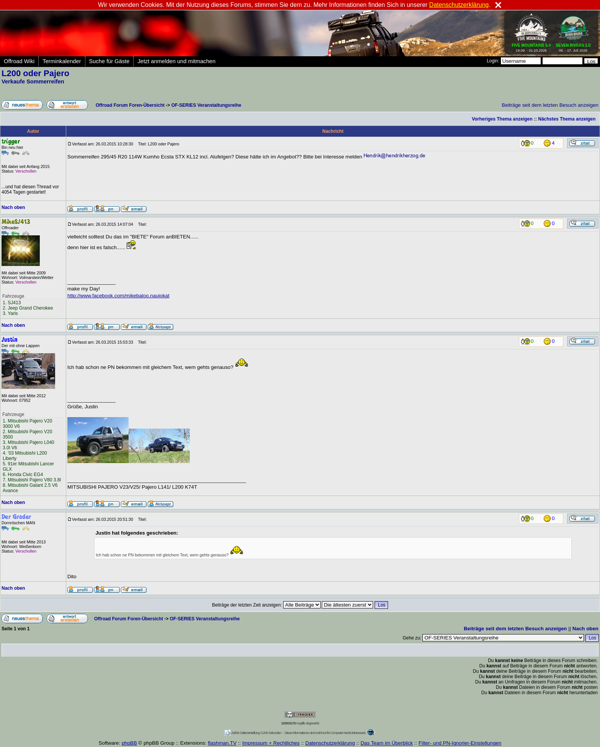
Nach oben (13, 207)
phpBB (129, 743)
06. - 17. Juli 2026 (573, 46)
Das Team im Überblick (386, 743)
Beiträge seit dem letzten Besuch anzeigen (550, 105)
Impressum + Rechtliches (271, 743)
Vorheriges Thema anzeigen (502, 119)
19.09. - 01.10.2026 (531, 46)
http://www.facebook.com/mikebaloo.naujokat (118, 295)
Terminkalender (61, 61)
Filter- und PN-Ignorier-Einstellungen (460, 743)
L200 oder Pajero (35, 73)
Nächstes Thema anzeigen (566, 119)
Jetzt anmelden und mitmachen (176, 61)
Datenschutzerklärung (330, 743)
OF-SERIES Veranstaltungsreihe (206, 105)
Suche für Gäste (109, 61)
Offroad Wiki (19, 61)
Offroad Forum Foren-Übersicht (130, 105)
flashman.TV (222, 743)
